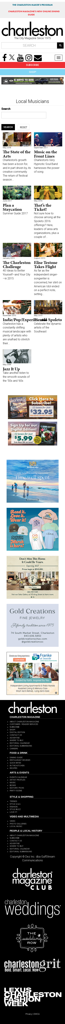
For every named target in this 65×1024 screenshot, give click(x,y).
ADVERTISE (15, 738)
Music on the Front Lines (45, 154)
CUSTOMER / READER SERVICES (24, 724)
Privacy (28, 1014)
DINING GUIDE (16, 757)
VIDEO (12, 821)
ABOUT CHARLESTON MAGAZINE (24, 722)
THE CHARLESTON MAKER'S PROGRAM (32, 4)
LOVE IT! (13, 812)
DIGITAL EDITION (17, 732)
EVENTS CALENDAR (18, 777)
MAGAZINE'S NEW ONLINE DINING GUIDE (34, 13)
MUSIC (13, 783)
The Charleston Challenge (17, 264)
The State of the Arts (17, 154)
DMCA (37, 1014)
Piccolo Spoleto (48, 320)
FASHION (14, 807)
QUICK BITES (15, 763)
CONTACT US (16, 735)
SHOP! (32, 72)
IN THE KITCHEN (17, 766)
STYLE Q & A (15, 804)
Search (5, 109)
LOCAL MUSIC (16, 826)
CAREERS (14, 749)
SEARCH (8, 127)
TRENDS (13, 801)
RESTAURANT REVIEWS (20, 760)
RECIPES (13, 768)
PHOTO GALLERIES (18, 824)
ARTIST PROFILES (17, 780)
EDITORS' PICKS (17, 788)
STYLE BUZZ (15, 809)
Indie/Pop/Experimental (25, 320)
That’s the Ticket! (42, 207)
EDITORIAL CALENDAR (20, 743)
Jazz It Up (11, 369)
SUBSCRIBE (32, 65)
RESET (23, 127)
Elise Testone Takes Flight (45, 264)
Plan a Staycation (12, 207)
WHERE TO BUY (16, 740)
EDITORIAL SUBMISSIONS (21, 746)
